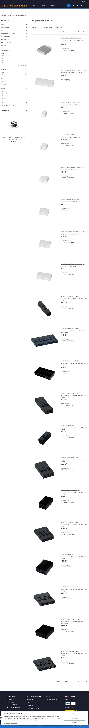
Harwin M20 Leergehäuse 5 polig (69, 587)
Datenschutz (14, 723)
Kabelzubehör (5, 27)
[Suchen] (58, 5)
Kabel (2, 24)
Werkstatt (3, 45)
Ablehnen (74, 722)
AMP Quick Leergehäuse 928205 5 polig (71, 38)
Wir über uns (10, 699)
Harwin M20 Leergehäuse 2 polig (69, 393)
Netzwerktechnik (5, 36)
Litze (2, 30)
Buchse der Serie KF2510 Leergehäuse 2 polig (73, 102)
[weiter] (86, 31)
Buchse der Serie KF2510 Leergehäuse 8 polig (73, 264)
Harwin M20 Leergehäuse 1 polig (69, 296)
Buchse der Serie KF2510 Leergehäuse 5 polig (73, 199)
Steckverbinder (5, 39)
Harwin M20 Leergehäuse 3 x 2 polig (70, 490)
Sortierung (35, 27)
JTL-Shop (81, 726)
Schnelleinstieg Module (52, 699)
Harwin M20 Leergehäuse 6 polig (69, 651)
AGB (27, 702)
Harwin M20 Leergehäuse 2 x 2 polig (70, 425)
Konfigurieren (74, 718)
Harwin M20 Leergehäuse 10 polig (70, 328)
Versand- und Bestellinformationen (13, 703)
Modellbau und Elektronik (8, 33)
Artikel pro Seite (47, 27)
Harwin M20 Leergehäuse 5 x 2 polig (70, 619)
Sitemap (9, 710)
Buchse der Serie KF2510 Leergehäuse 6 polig (73, 231)
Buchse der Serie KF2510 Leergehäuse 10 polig (73, 70)
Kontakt (84, 1)
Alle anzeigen (22, 65)
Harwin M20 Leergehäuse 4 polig (69, 522)
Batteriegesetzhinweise (32, 708)
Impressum (7, 723)
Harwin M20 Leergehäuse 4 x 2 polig (70, 554)
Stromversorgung (6, 42)
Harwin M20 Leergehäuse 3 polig (69, 457)
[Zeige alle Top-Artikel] (26, 110)
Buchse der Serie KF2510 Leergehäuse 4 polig (73, 167)
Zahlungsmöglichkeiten (13, 707)
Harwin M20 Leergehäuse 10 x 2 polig (71, 361)
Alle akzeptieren (74, 714)
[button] (73, 5)
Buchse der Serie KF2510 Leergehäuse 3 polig (73, 135)
